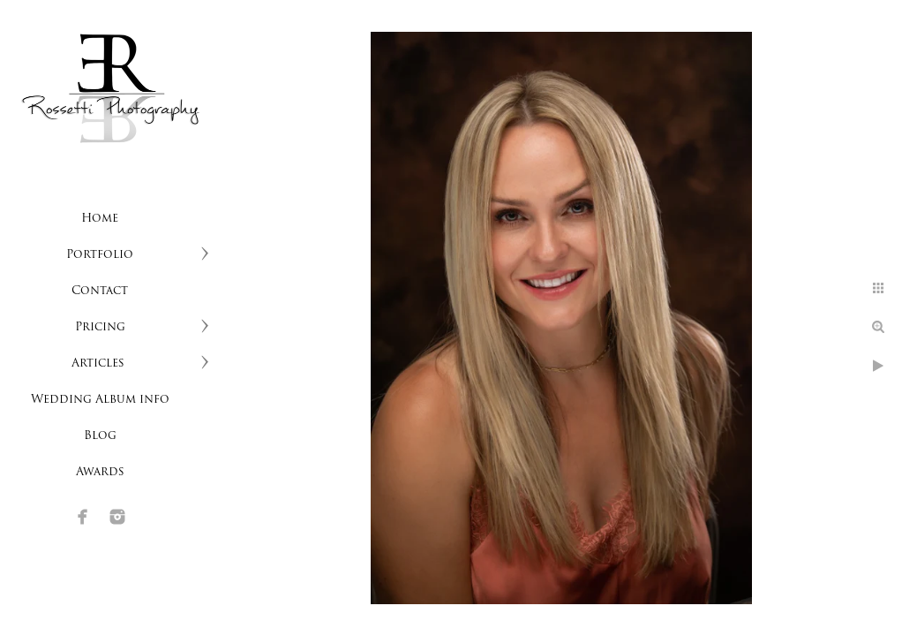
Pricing (100, 327)
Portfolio (99, 255)
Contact (99, 291)
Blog (100, 436)
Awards (100, 472)
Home (99, 218)
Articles (99, 363)
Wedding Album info (100, 399)
